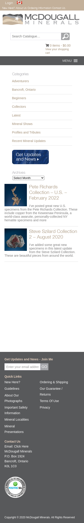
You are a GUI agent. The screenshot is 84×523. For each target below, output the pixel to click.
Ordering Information (39, 8)
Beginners (19, 98)
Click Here (21, 446)
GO (66, 36)
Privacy (45, 407)
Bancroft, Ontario (24, 89)
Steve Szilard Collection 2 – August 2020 (53, 233)
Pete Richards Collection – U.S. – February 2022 (48, 192)
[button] (67, 60)
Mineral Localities (16, 419)
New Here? (8, 8)
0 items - (60, 45)
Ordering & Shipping (54, 382)
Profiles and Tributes (26, 132)
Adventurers (20, 81)
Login (9, 3)
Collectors (19, 106)
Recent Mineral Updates (29, 141)
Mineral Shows (22, 124)
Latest (16, 115)
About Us (21, 8)
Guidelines (11, 388)
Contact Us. (59, 8)
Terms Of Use (49, 401)
